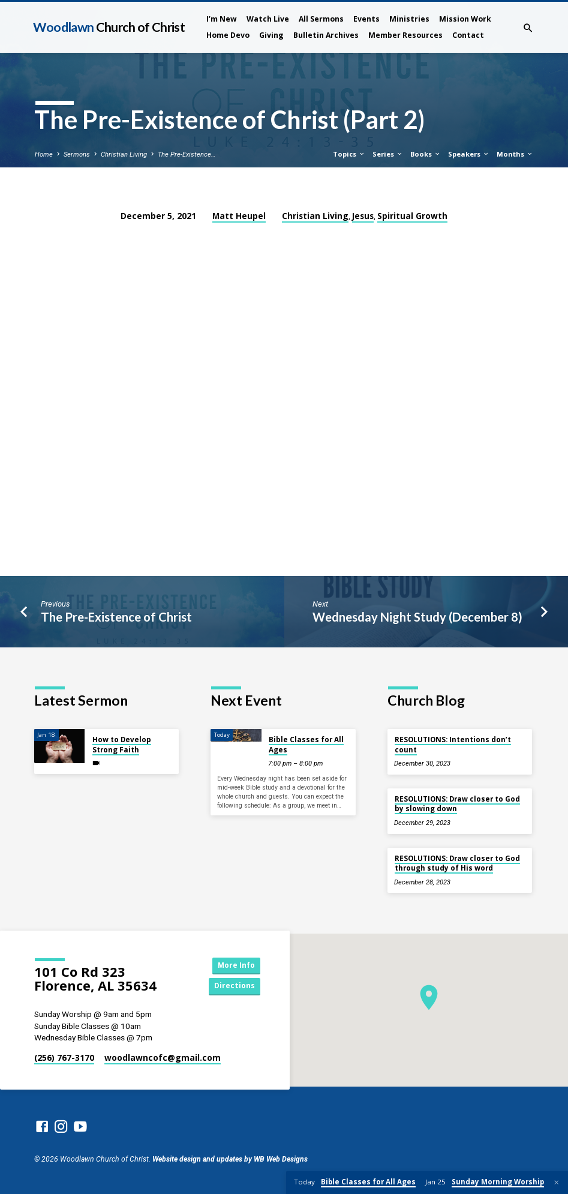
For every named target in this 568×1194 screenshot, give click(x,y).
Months (515, 153)
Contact (468, 35)
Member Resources (405, 35)
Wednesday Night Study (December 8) (417, 617)
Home (44, 154)
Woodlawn (109, 27)
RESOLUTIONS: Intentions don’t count (453, 744)
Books (425, 153)
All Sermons (321, 19)
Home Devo (228, 35)
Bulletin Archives (326, 35)
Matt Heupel (239, 215)
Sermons (77, 154)
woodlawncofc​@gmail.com (162, 1057)
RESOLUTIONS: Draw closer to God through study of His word (457, 863)
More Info (233, 964)
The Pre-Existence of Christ (116, 617)
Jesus (363, 215)
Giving (271, 35)
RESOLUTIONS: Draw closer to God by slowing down (457, 803)
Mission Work (465, 19)
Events (366, 19)
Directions (233, 986)
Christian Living (124, 154)
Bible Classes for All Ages (306, 744)
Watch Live (268, 19)
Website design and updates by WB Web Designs (230, 1159)
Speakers (468, 153)
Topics (349, 153)
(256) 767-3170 (64, 1057)
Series (387, 153)
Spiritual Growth (412, 215)
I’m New (221, 19)
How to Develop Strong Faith (121, 744)
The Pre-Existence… (186, 154)
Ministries (409, 19)
